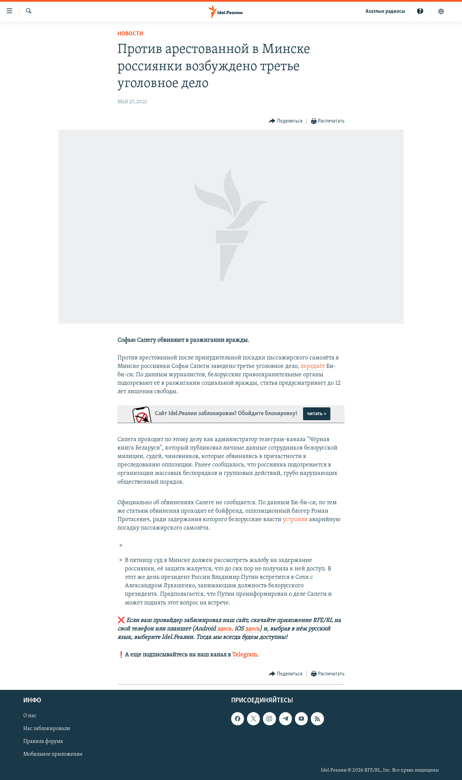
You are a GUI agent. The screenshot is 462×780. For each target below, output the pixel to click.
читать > (316, 413)
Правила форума (43, 741)
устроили (295, 519)
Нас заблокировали (46, 728)
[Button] (285, 121)
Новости (130, 34)
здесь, (224, 629)
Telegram (244, 655)
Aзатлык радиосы (385, 11)
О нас (29, 716)
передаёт (312, 366)
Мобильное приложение (53, 754)
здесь (252, 629)
